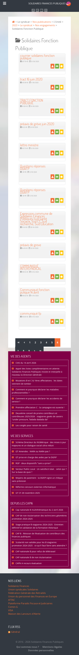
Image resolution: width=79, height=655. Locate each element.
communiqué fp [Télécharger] (30, 313)
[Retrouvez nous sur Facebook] (33, 10)
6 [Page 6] (57, 342)
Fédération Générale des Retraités (27, 593)
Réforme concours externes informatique (35, 487)
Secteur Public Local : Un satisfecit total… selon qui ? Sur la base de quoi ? (39, 471)
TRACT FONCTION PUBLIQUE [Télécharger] (31, 101)
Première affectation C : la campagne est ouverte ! (39, 407)
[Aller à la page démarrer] (18, 342)
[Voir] (57, 66)
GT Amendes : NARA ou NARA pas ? (32, 451)
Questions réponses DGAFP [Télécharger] (32, 167)
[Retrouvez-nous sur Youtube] (41, 10)
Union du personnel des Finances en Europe (32, 596)
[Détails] (61, 66)
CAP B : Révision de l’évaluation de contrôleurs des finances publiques (38, 535)
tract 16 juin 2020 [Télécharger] (31, 79)
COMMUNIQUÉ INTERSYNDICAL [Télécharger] (30, 267)
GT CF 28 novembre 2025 (27, 493)
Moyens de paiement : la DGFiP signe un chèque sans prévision (37, 479)
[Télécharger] (52, 66)
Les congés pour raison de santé (31, 425)
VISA (10, 610)
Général (15, 632)
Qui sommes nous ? (27, 646)
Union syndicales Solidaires (23, 589)
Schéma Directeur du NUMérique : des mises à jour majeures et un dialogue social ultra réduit (39, 444)
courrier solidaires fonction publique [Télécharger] (37, 56)
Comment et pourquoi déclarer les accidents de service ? (37, 400)
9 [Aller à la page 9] (29, 350)
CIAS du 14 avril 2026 (25, 363)
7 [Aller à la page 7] (18, 350)
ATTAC (11, 600)
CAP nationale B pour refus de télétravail (35, 551)
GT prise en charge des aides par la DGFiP (36, 457)
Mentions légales (51, 646)
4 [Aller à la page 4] (46, 342)
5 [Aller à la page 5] (52, 342)
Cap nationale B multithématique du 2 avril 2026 (39, 510)
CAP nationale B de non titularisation (33, 557)
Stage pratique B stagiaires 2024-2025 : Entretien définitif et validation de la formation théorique (37, 526)
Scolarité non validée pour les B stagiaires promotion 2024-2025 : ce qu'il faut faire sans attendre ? (39, 544)
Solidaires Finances (18, 586)
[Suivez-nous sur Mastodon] (37, 10)
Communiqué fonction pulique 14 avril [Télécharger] (35, 290)
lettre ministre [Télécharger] (29, 145)
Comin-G (13, 607)
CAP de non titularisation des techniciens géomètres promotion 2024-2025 (39, 517)
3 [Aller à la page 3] (41, 342)
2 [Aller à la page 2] (35, 342)
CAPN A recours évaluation (28, 563)
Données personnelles (40, 650)
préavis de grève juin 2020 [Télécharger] (37, 124)
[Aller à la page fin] (40, 351)
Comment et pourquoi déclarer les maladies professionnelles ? (35, 391)
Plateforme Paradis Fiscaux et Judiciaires (30, 603)
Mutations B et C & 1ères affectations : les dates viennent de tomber (37, 382)
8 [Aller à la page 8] (23, 350)
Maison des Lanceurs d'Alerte (24, 613)
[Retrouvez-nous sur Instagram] (45, 10)
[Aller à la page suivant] (34, 351)
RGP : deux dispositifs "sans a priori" (33, 463)
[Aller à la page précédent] (24, 342)
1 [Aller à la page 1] (29, 342)
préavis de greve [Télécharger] (30, 245)
